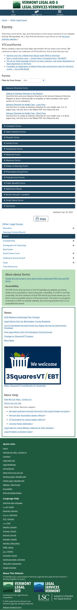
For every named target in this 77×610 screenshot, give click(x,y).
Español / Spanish (10, 527)
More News (9, 340)
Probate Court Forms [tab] (14, 177)
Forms (6, 236)
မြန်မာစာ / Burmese (10, 515)
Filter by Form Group (11, 80)
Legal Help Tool (9, 460)
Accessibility (7, 489)
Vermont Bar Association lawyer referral (27, 415)
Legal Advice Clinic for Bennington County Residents (27, 321)
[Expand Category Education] (73, 228)
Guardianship (9, 240)
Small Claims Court (11, 253)
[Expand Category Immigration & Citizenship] (73, 245)
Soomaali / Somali (10, 555)
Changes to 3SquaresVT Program (18, 336)
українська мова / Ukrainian (14, 559)
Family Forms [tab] (10, 143)
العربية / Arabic (8, 507)
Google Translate (9, 568)
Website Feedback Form (12, 607)
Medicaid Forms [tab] (11, 154)
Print (43, 219)
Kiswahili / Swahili (10, 539)
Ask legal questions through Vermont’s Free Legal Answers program (39, 411)
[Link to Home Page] (38, 5)
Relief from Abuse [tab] (12, 188)
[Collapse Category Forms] (73, 236)
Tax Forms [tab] (9, 206)
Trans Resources (10, 266)
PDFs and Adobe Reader (12, 493)
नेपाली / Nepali (8, 547)
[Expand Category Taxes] (73, 262)
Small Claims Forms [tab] (13, 200)
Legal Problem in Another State (18, 431)
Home (4, 20)
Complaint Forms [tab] (12, 126)
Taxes (5, 262)
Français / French (9, 531)
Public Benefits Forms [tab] (14, 183)
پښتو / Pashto (8, 551)
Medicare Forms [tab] (11, 160)
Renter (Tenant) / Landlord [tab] (16, 194)
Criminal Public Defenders (21, 423)
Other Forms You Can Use (13, 473)
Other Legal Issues (18, 20)
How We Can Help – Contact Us (17, 399)
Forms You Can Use (12, 403)
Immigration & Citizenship (14, 245)
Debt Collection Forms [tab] (14, 131)
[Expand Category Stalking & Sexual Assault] (73, 258)
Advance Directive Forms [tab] (15, 88)
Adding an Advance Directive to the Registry (24, 94)
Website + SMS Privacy (11, 485)
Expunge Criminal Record (14, 232)
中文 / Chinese (8, 519)
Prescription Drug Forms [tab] (15, 171)
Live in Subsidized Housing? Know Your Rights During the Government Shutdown (35, 326)
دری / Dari (7, 523)
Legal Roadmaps (9, 465)
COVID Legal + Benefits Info (13, 481)
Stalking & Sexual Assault (14, 258)
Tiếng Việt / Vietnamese (12, 564)
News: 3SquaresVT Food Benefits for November (25, 385)
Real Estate (8, 249)
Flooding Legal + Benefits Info (14, 477)
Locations (6, 456)
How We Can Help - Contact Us (15, 452)
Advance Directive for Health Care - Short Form (26, 113)
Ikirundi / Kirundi (9, 535)
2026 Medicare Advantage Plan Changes (22, 317)
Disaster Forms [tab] (11, 137)
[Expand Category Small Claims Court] (73, 253)
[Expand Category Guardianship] (73, 241)
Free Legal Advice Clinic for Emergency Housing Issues (28, 332)
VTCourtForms (8, 469)
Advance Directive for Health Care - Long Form (25, 105)
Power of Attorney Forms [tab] (15, 166)
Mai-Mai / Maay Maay (11, 543)
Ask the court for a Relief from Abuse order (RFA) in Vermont (33, 55)
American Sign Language (12, 503)
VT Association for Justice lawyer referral (27, 419)
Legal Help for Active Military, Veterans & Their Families (29, 428)
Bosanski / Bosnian (10, 511)
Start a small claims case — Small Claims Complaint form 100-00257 (36, 58)
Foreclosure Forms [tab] (12, 148)
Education (7, 228)
